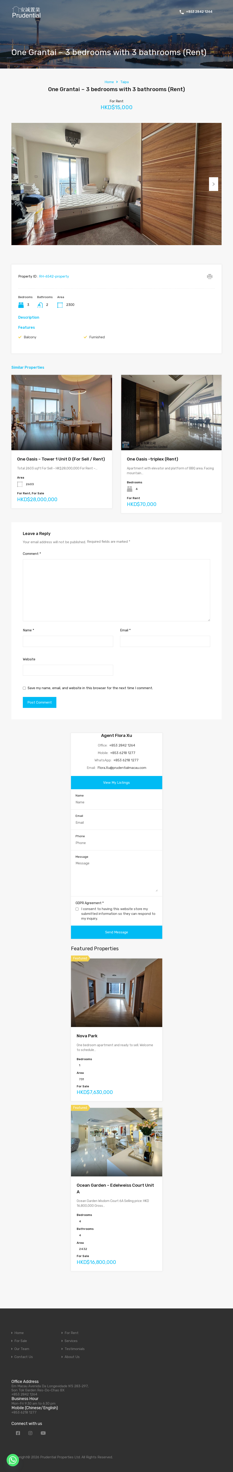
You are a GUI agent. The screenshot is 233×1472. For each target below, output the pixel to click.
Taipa (124, 82)
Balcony (30, 354)
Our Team (21, 1349)
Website (29, 676)
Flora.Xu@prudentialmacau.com (121, 785)
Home (109, 82)
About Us (72, 1357)
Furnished (97, 354)
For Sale (20, 1341)
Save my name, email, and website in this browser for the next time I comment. (90, 705)
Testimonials (75, 1349)
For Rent (72, 1333)
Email (125, 647)
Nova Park (87, 1052)
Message (82, 873)
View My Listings (116, 799)
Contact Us (23, 1357)
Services (71, 1341)
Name (28, 647)
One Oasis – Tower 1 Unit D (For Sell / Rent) (61, 476)
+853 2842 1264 (199, 12)
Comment (32, 571)
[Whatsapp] (13, 1460)
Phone (80, 853)
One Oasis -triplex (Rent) (152, 476)
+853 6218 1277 (122, 770)
